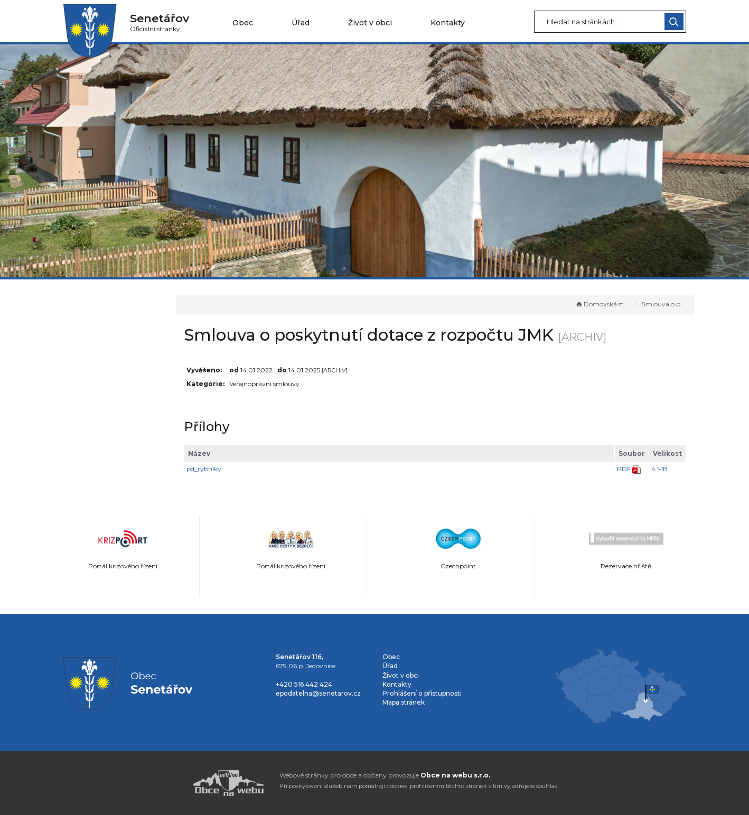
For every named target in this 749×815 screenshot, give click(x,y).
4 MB (659, 469)
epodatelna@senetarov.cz (318, 693)
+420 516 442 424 (304, 684)
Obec (242, 22)
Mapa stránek (403, 702)
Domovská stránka (602, 304)
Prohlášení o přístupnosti (422, 693)
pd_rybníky (252, 469)
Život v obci (370, 22)
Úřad (301, 22)
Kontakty (447, 22)
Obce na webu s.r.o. (455, 775)
